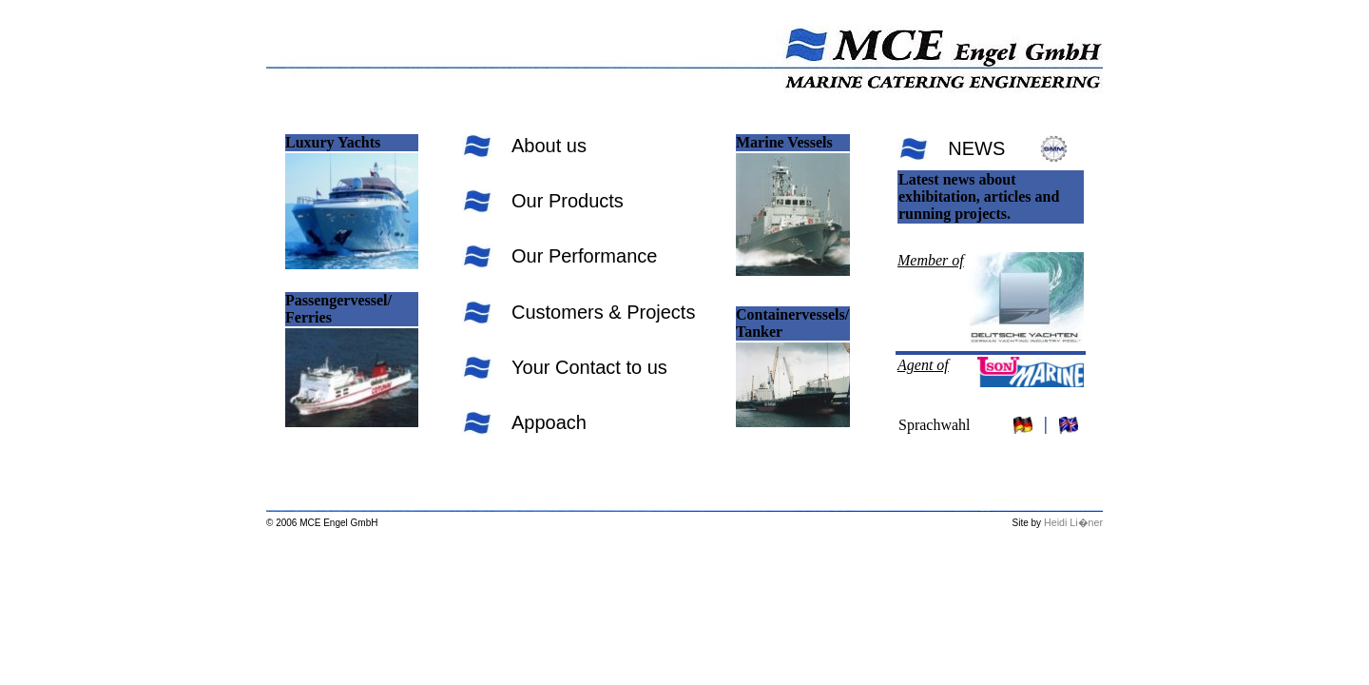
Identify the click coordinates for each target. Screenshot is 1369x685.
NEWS (976, 148)
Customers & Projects (603, 312)
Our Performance (584, 255)
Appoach (549, 422)
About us (549, 145)
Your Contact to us (589, 367)
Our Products (567, 200)
